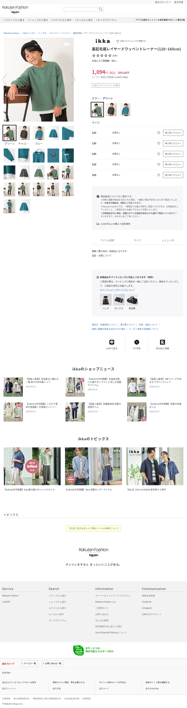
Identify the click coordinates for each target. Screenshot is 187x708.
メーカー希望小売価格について (143, 329)
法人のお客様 (101, 620)
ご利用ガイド (101, 608)
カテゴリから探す (57, 608)
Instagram (147, 608)
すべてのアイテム (57, 620)
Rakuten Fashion (30, 9)
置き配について (128, 324)
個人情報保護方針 (22, 698)
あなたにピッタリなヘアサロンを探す (19, 682)
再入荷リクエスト (173, 132)
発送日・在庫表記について (104, 324)
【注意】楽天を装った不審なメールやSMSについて (93, 528)
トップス (42, 33)
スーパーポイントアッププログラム (112, 595)
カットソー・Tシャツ (59, 33)
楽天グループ (161, 2)
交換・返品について (148, 324)
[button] (4, 80)
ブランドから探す (57, 595)
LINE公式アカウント (152, 614)
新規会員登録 (148, 595)
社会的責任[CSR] (71, 698)
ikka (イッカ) (29, 33)
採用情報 (87, 698)
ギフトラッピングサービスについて (117, 290)
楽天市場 (178, 2)
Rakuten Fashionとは (105, 602)
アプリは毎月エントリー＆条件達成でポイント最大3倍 (160, 20)
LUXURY (6, 602)
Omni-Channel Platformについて (111, 632)
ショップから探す (57, 602)
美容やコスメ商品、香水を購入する (69, 682)
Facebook (146, 602)
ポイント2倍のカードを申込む (112, 682)
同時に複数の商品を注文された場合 (108, 329)
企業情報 (6, 698)
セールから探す (56, 614)
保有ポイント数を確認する (158, 682)
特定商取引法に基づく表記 (108, 626)
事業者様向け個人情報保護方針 (47, 698)
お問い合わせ (101, 614)
